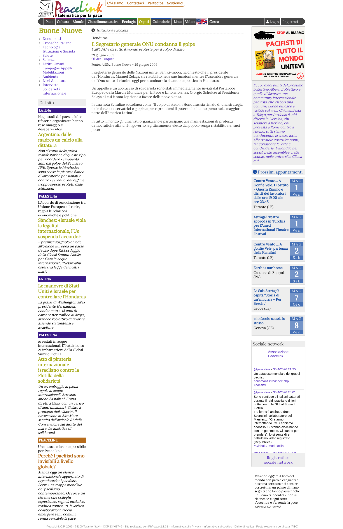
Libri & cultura (54, 80)
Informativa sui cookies (217, 526)
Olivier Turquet (102, 59)
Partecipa (155, 3)
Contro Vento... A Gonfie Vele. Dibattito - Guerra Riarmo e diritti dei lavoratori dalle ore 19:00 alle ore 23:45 (271, 191)
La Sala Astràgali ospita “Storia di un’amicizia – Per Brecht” (268, 297)
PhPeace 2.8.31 (158, 526)
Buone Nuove (60, 30)
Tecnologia (51, 47)
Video (189, 21)
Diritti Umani (53, 64)
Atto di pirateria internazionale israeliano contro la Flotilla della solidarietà (58, 370)
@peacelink (262, 369)
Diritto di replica (244, 526)
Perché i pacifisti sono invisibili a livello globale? (61, 461)
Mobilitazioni (53, 72)
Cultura (63, 21)
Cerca (214, 21)
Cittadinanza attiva (103, 21)
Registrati (290, 21)
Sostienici (175, 3)
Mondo (78, 21)
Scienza (49, 59)
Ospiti (144, 21)
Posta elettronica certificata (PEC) (277, 526)
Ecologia (129, 21)
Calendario (161, 21)
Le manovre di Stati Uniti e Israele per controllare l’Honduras (62, 291)
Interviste (50, 84)
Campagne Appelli (57, 68)
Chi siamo (115, 3)
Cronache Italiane (57, 43)
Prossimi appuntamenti (280, 172)
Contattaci (135, 3)
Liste (178, 21)
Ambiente (50, 76)
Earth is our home (268, 268)
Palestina (48, 196)
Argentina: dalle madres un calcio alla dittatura (60, 139)
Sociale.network (268, 344)
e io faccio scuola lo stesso (269, 320)
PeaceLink (48, 440)
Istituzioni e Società (59, 51)
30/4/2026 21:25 (284, 369)
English (201, 21)
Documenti (52, 38)
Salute (48, 55)
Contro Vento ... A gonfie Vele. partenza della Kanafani (271, 248)
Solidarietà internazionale (54, 91)
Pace (49, 21)
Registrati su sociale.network (278, 460)
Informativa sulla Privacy (186, 526)
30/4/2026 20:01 (284, 392)
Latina (45, 110)
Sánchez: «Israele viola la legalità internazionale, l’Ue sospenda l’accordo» (62, 228)
